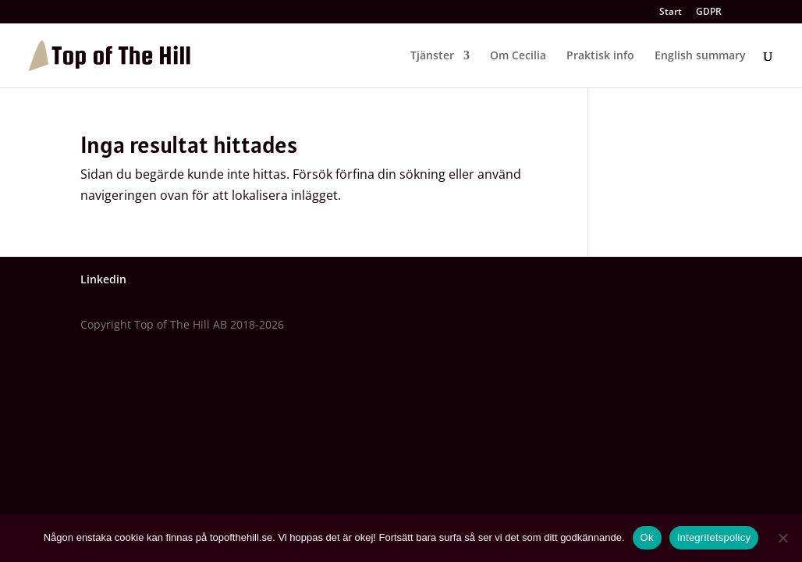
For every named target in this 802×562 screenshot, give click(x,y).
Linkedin (103, 279)
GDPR (709, 12)
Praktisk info (600, 56)
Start (670, 12)
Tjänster (432, 56)
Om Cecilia (518, 56)
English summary (700, 56)
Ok (647, 537)
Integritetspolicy (714, 537)
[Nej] (782, 538)
